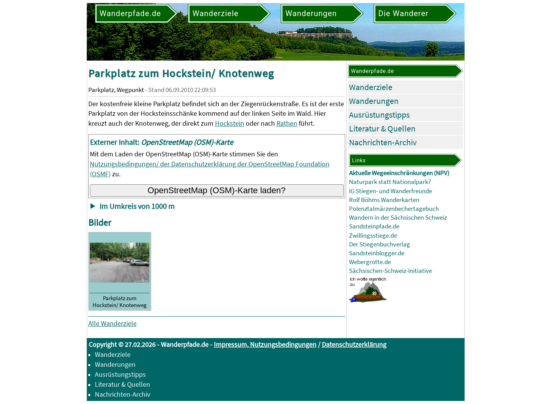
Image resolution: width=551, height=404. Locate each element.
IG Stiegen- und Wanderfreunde (390, 191)
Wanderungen (374, 100)
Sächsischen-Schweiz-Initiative (390, 271)
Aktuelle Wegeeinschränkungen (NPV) (399, 173)
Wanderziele (370, 87)
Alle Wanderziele (112, 323)
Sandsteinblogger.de (376, 253)
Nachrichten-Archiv (383, 142)
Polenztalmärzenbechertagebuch (394, 209)
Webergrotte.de (370, 262)
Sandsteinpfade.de (374, 226)
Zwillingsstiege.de (373, 236)
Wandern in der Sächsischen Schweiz (398, 217)
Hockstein (229, 123)
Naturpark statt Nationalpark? (390, 182)
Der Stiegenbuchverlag (379, 244)
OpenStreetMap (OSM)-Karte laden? (216, 190)
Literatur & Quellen (382, 128)
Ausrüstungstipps (379, 114)
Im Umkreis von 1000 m (137, 206)
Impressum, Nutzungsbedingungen (265, 344)
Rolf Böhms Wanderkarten (384, 200)
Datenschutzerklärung (354, 344)
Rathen (286, 123)
